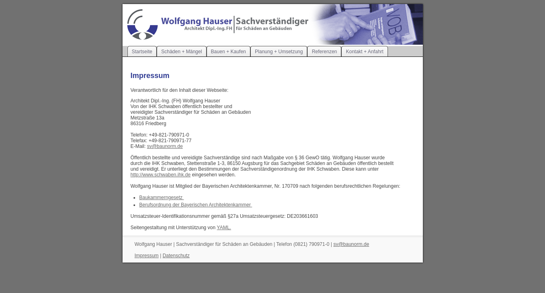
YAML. (224, 227)
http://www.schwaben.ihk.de (161, 175)
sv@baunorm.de (165, 146)
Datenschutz (176, 255)
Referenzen (324, 51)
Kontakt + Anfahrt (364, 51)
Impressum (147, 255)
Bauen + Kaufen (228, 51)
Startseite (142, 51)
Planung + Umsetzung (279, 51)
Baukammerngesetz (161, 197)
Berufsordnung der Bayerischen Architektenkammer (195, 205)
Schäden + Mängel (181, 51)
